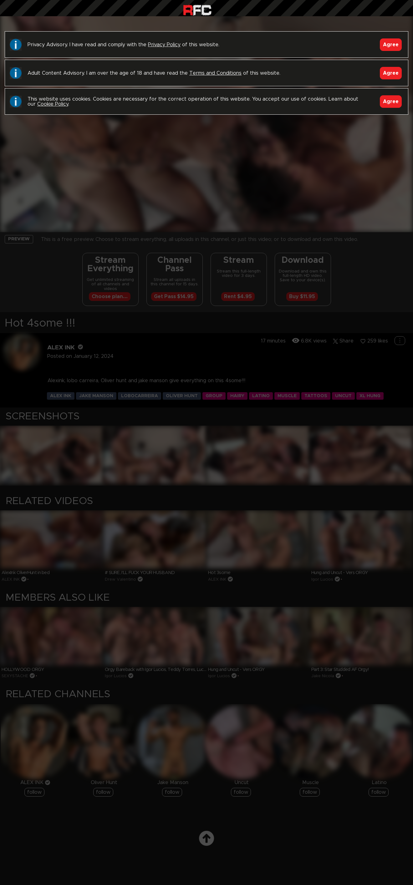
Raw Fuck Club (197, 9)
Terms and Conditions (215, 73)
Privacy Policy (164, 44)
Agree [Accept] (391, 44)
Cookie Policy (52, 104)
